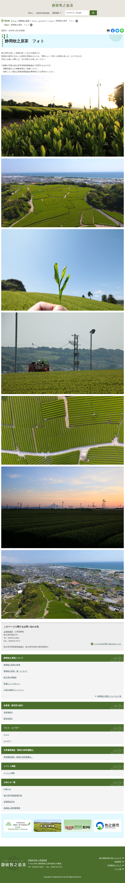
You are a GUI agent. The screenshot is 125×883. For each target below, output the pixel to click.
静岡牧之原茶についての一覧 (109, 696)
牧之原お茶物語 (10, 677)
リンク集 (118, 869)
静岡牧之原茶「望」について (15, 671)
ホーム (13, 21)
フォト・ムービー (39, 21)
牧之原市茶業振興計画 (13, 795)
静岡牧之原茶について (13, 658)
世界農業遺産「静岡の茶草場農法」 (19, 750)
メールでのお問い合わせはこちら (107, 644)
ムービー (7, 741)
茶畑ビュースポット (12, 684)
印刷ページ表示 (108, 31)
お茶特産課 (8, 632)
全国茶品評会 (9, 802)
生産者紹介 (8, 712)
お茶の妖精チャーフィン (14, 690)
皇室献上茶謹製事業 (12, 808)
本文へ (30, 13)
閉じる (76, 21)
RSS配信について (114, 865)
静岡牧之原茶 (24, 21)
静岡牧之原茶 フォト (20, 25)
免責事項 (118, 862)
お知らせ (7, 789)
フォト (51, 21)
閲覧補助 (55, 13)
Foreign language (42, 13)
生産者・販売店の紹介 (13, 705)
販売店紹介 (8, 719)
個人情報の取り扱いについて (110, 858)
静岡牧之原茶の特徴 (12, 665)
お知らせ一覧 (9, 782)
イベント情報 (9, 766)
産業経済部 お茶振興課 (37, 860)
